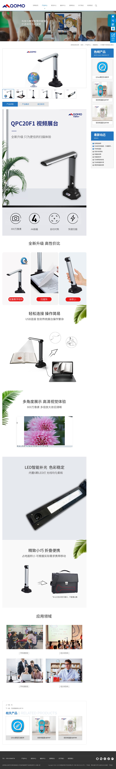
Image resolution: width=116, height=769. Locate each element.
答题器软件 (97, 157)
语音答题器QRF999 (102, 123)
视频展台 (95, 45)
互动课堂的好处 (99, 159)
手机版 (88, 765)
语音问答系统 (98, 151)
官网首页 (35, 5)
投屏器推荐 (97, 143)
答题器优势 (97, 154)
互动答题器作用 (99, 162)
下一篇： (14, 708)
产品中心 (88, 45)
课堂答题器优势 (99, 165)
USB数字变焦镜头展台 (107, 45)
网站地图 (93, 765)
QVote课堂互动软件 (102, 77)
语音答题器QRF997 (102, 100)
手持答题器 (97, 149)
